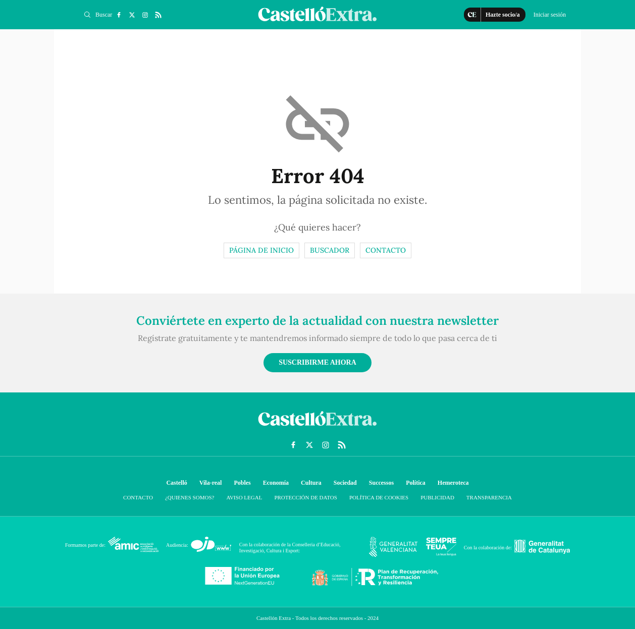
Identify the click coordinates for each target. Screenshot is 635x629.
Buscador (329, 250)
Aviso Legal (244, 497)
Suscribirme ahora (317, 362)
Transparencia (489, 497)
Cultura (311, 482)
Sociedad (345, 482)
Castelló (176, 482)
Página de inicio (261, 250)
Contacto (385, 250)
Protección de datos (305, 497)
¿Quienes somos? (189, 497)
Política (416, 482)
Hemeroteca (453, 482)
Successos (381, 482)
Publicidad (437, 497)
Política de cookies (378, 497)
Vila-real (210, 482)
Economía (276, 482)
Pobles (242, 482)
